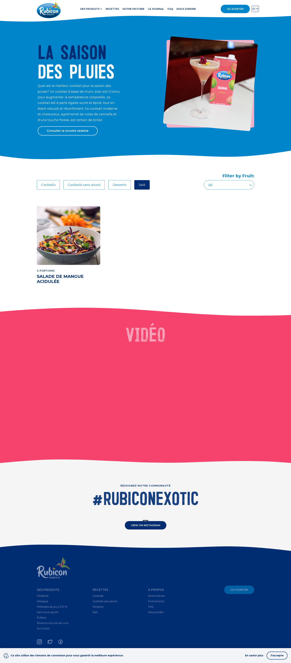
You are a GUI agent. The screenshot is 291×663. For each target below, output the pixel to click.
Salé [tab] (142, 185)
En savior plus (254, 655)
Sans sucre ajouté (47, 612)
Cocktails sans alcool (105, 601)
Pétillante (43, 595)
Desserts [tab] (119, 185)
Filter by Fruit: (238, 175)
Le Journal (156, 9)
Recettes (112, 9)
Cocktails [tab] (48, 185)
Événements (156, 601)
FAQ (170, 9)
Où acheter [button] (235, 9)
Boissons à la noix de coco (53, 623)
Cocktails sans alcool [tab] (84, 185)
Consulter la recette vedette (68, 130)
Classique (42, 601)
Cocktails (98, 595)
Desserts (98, 606)
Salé (95, 612)
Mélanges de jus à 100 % (52, 606)
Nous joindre (186, 9)
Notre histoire (133, 9)
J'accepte (277, 655)
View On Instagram (145, 525)
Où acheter (239, 589)
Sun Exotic (43, 628)
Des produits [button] (91, 9)
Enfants (41, 617)
